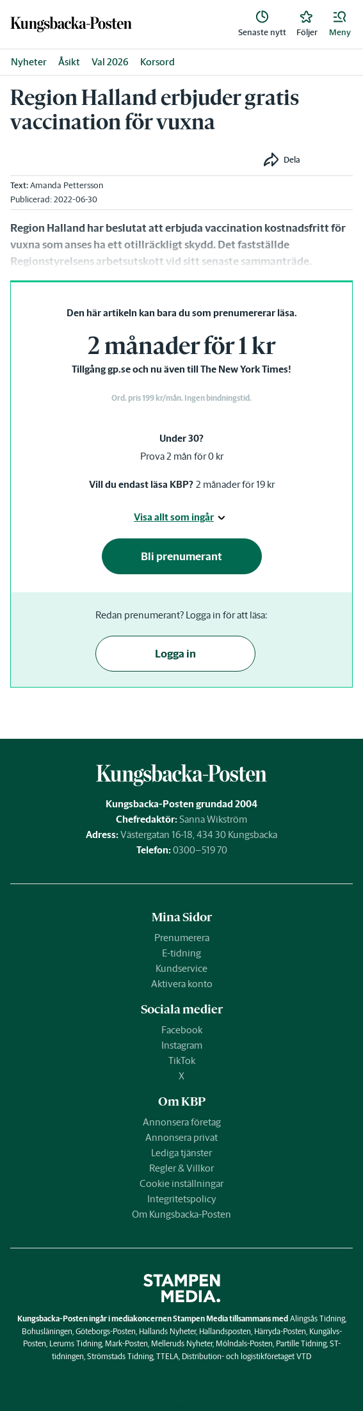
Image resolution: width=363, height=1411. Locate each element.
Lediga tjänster (181, 1153)
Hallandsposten (225, 1331)
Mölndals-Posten (244, 1343)
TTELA (167, 1356)
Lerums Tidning (75, 1343)
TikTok (181, 1060)
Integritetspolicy (181, 1199)
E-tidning (181, 953)
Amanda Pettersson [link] (66, 185)
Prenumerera (181, 937)
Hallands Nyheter (167, 1331)
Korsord (157, 62)
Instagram (181, 1045)
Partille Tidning (301, 1343)
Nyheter (29, 62)
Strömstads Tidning (120, 1356)
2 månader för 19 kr (235, 484)
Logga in (175, 654)
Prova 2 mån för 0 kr (181, 456)
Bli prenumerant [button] (181, 556)
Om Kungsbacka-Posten (181, 1214)
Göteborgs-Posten (106, 1331)
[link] (71, 24)
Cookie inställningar (181, 1183)
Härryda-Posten (280, 1331)
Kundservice (181, 968)
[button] (340, 24)
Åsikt (69, 62)
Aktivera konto (182, 984)
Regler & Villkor (181, 1168)
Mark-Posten (126, 1343)
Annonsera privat (181, 1137)
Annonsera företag (182, 1122)
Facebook (181, 1030)
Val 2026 (110, 62)
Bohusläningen (47, 1331)
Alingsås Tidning (317, 1318)
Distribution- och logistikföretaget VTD (246, 1356)
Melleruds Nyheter (182, 1343)
